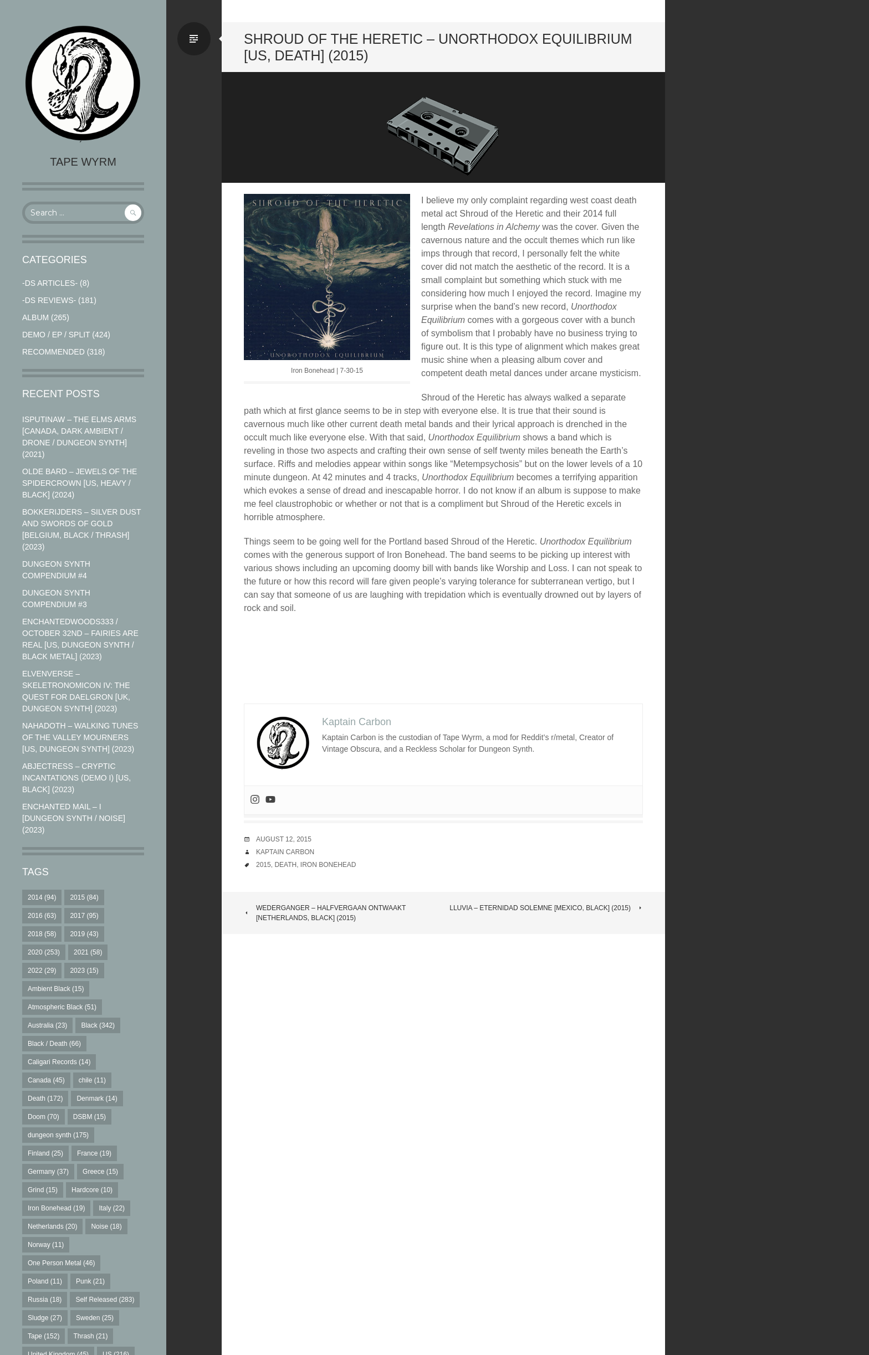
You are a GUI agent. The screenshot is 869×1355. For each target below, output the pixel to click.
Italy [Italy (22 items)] (112, 1208)
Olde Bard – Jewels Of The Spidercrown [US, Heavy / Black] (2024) (79, 483)
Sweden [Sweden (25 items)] (95, 1318)
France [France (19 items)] (94, 1153)
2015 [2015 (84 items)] (84, 897)
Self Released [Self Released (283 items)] (104, 1299)
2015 (263, 865)
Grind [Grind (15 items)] (43, 1190)
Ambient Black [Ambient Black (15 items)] (56, 989)
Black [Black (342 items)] (98, 1025)
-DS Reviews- (49, 300)
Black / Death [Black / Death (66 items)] (54, 1044)
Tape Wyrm (83, 162)
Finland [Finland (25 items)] (45, 1153)
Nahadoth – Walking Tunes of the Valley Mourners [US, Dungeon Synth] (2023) (80, 737)
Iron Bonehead (328, 865)
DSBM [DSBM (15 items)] (89, 1117)
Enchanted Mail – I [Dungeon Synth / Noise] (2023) (73, 818)
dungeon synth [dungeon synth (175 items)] (58, 1135)
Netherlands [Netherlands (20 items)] (52, 1226)
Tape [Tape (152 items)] (43, 1336)
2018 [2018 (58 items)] (42, 934)
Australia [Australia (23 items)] (47, 1025)
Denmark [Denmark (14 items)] (96, 1098)
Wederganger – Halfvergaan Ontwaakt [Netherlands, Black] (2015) (325, 913)
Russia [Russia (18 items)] (45, 1299)
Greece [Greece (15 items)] (100, 1172)
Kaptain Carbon (285, 852)
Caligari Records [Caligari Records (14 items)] (59, 1062)
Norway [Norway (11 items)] (46, 1245)
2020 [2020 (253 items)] (44, 952)
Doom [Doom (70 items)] (43, 1117)
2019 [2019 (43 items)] (84, 934)
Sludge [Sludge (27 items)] (45, 1318)
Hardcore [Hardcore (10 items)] (92, 1190)
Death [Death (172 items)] (45, 1098)
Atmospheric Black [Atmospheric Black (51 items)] (62, 1007)
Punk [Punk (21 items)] (90, 1281)
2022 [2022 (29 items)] (42, 970)
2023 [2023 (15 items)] (84, 970)
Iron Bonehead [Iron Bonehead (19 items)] (56, 1208)
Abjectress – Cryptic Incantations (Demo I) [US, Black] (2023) (76, 778)
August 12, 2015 (283, 839)
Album (35, 317)
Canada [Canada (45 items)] (46, 1080)
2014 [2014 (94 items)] (42, 897)
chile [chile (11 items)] (92, 1080)
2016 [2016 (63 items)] (42, 916)
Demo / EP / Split (56, 334)
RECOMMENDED (53, 351)
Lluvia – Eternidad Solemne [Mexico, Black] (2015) (546, 908)
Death (285, 865)
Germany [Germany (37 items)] (48, 1172)
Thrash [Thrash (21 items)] (90, 1336)
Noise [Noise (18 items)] (106, 1226)
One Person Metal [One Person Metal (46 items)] (61, 1263)
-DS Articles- (50, 283)
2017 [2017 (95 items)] (84, 916)
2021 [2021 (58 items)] (88, 952)
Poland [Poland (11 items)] (45, 1281)
